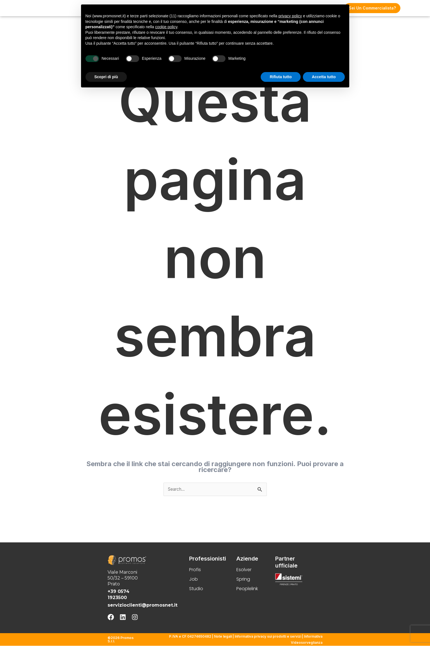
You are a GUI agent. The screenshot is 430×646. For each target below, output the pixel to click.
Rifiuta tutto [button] (281, 77)
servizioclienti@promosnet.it (142, 605)
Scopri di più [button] (106, 77)
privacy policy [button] (290, 16)
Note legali (223, 637)
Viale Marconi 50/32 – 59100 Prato (123, 578)
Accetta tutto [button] (324, 77)
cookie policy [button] (166, 27)
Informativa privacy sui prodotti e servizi (268, 637)
